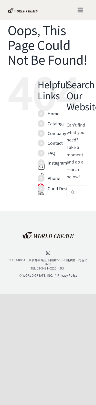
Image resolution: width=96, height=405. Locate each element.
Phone (54, 178)
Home (53, 113)
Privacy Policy (67, 275)
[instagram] (48, 253)
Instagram (57, 163)
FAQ (51, 153)
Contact (55, 143)
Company (57, 133)
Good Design (60, 188)
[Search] (73, 192)
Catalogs (56, 123)
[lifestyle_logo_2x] (23, 10)
